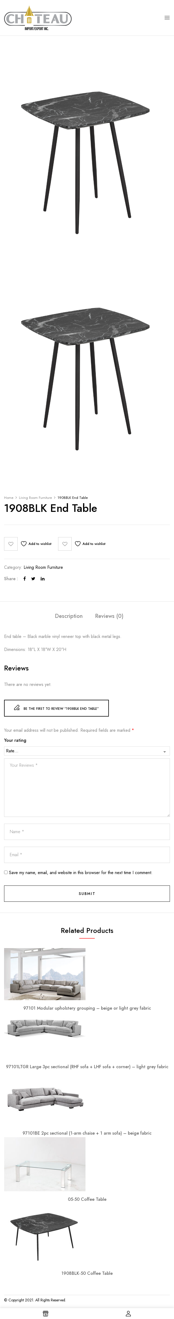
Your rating (15, 740)
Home (8, 497)
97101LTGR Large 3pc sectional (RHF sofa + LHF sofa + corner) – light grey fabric (87, 1067)
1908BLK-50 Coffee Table (87, 1273)
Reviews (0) (109, 616)
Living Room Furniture (35, 497)
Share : (11, 579)
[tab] (69, 616)
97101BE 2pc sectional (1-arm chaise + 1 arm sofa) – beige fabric (87, 1133)
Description (69, 616)
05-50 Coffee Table (87, 1199)
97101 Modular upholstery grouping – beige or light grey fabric (87, 1008)
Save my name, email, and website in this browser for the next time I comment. (81, 873)
